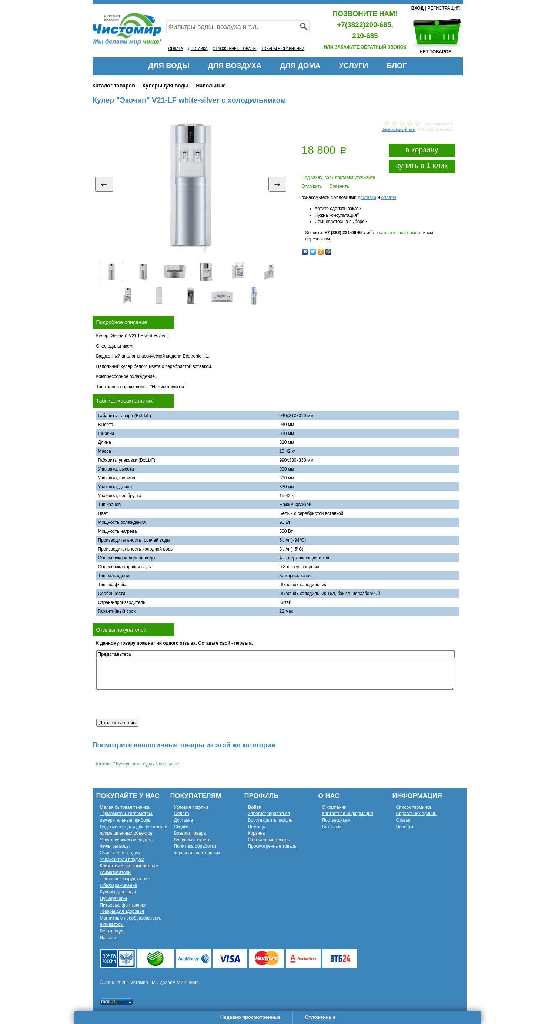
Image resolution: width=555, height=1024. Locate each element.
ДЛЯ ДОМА (300, 65)
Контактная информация (347, 813)
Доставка (183, 820)
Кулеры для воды (166, 86)
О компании (334, 807)
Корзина (256, 833)
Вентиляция (112, 931)
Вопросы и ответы (192, 839)
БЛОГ (397, 65)
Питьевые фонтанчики (123, 905)
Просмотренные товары (273, 846)
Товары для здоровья (122, 911)
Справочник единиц (416, 813)
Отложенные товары (269, 839)
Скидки (181, 826)
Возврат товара (190, 833)
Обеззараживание (118, 885)
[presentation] (152, 704)
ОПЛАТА (175, 49)
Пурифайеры (113, 898)
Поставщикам (336, 820)
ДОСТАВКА (198, 49)
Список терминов (414, 807)
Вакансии (332, 826)
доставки (367, 197)
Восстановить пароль (270, 820)
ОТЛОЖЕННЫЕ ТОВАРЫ (234, 49)
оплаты (388, 197)
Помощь (256, 826)
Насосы (108, 937)
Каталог (104, 764)
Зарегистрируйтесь (398, 129)
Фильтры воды (115, 846)
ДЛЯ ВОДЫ (168, 65)
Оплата (181, 813)
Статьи (403, 820)
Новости (404, 826)
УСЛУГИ (353, 65)
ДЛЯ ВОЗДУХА (234, 65)
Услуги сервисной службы (127, 839)
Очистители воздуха (121, 852)
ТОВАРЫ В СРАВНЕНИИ (282, 49)
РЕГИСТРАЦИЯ (443, 8)
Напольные (210, 86)
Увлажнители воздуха (122, 859)
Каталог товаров (114, 86)
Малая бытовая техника (125, 807)
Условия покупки (191, 807)
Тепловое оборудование (125, 878)
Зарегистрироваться (269, 813)
